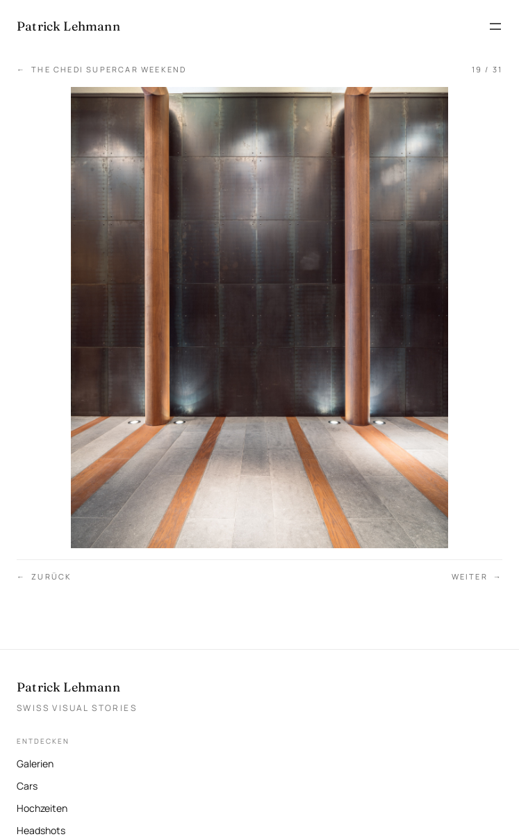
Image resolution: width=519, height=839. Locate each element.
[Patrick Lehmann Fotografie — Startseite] (68, 26)
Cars (27, 785)
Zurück (44, 577)
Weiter (477, 577)
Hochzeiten (42, 808)
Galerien (35, 763)
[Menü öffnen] (495, 26)
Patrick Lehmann (68, 687)
